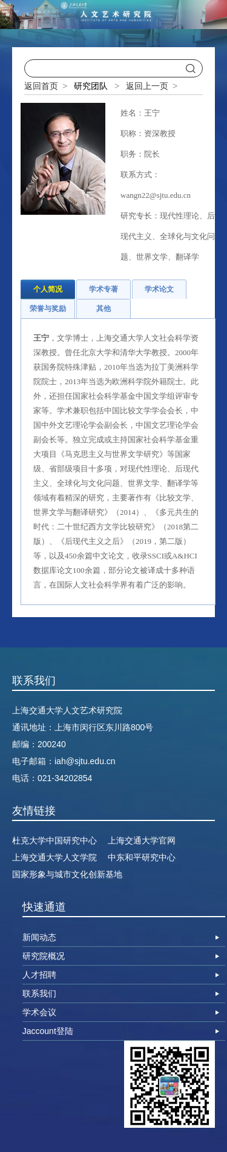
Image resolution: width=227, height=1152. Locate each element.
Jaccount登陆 (47, 1031)
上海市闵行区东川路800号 (103, 727)
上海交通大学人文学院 (54, 857)
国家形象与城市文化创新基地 (67, 874)
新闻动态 (39, 937)
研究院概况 (43, 956)
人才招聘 (39, 975)
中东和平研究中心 (142, 857)
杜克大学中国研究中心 (54, 840)
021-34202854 (65, 778)
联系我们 (39, 993)
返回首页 (41, 86)
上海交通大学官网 (142, 840)
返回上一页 (147, 86)
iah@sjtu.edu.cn (85, 761)
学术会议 (39, 1012)
